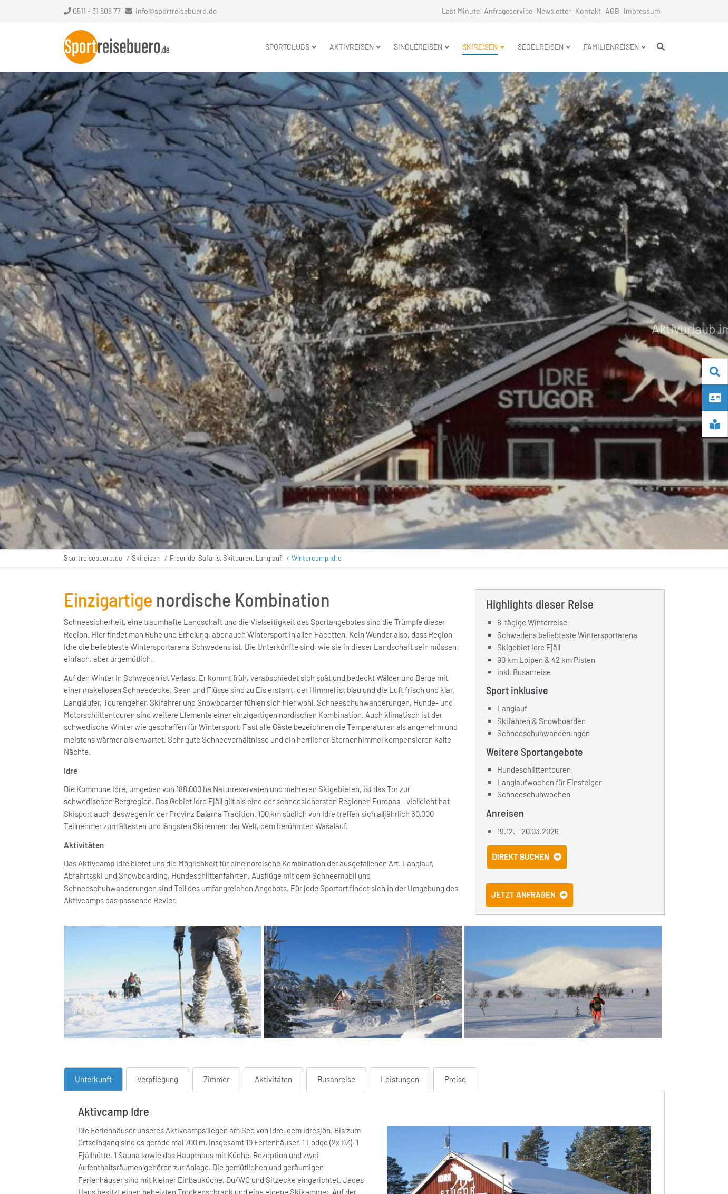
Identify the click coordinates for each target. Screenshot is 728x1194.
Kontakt (588, 10)
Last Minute (461, 10)
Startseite (116, 47)
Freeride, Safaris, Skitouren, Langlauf (226, 558)
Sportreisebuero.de (93, 558)
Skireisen (146, 558)
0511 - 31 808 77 (92, 10)
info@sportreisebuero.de (176, 10)
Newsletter (554, 10)
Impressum (642, 10)
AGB (612, 10)
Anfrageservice (508, 10)
